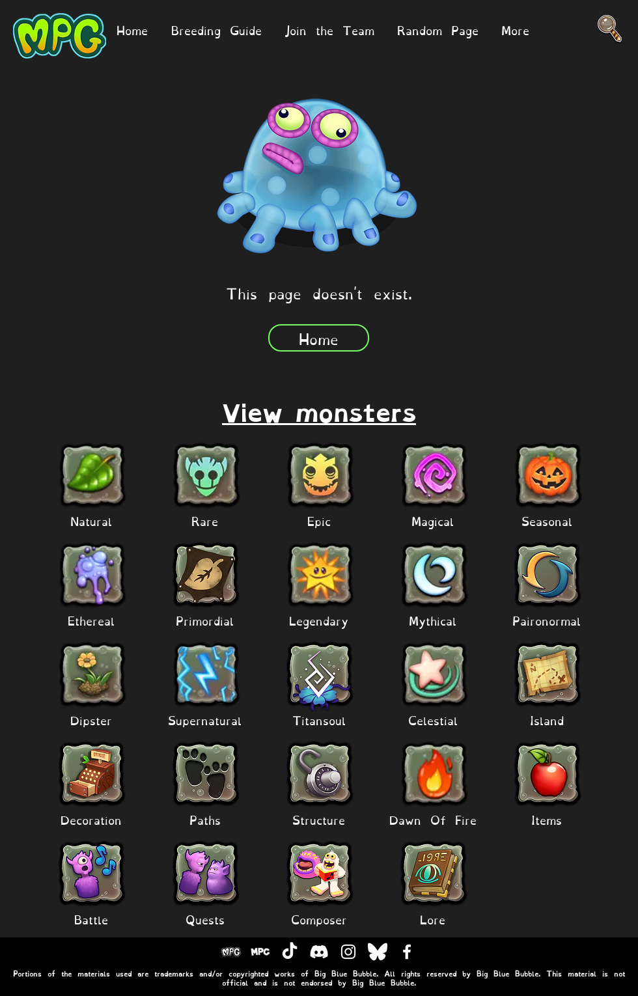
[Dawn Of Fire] (433, 819)
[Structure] (319, 819)
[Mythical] (433, 620)
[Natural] (91, 520)
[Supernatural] (205, 720)
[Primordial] (205, 620)
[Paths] (205, 819)
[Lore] (433, 919)
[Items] (547, 819)
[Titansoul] (319, 720)
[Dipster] (91, 720)
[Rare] (205, 520)
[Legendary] (319, 620)
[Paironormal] (547, 620)
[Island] (547, 720)
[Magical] (433, 520)
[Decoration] (91, 819)
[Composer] (319, 919)
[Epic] (319, 520)
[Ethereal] (91, 620)
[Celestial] (433, 720)
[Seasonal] (547, 520)
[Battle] (91, 919)
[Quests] (205, 919)
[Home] (318, 338)
